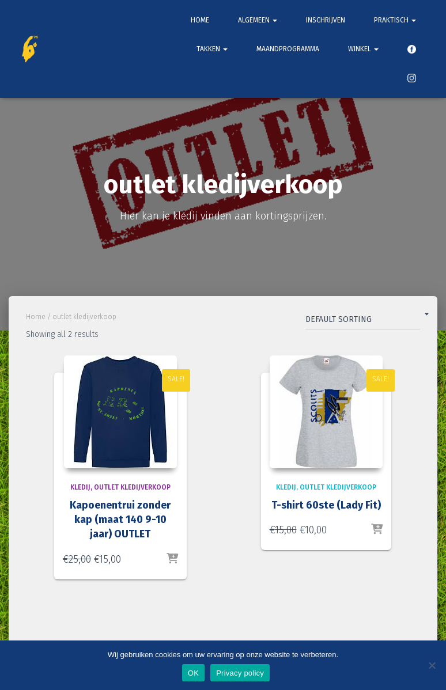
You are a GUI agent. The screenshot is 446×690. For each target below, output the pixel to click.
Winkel (363, 49)
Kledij (80, 487)
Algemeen (257, 20)
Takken (212, 49)
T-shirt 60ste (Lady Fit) (326, 505)
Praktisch (395, 20)
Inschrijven (325, 20)
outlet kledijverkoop (132, 487)
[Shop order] (362, 322)
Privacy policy (240, 673)
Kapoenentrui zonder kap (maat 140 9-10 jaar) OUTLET (120, 519)
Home (200, 20)
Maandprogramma (287, 49)
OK (193, 673)
